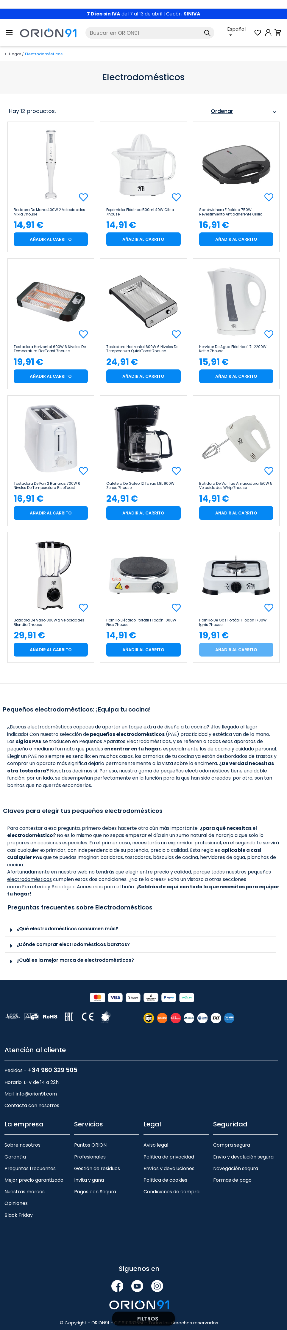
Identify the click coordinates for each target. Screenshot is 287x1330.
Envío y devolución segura (243, 1156)
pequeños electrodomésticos (195, 770)
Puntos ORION (90, 1145)
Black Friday (18, 1215)
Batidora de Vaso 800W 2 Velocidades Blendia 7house (49, 622)
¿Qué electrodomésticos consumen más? (67, 928)
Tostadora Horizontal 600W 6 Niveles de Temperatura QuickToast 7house (142, 349)
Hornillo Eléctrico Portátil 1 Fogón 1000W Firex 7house (141, 622)
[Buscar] (149, 33)
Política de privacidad (169, 1156)
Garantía (15, 1156)
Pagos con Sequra (95, 1191)
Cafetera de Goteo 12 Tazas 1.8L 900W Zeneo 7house (140, 485)
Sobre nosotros (22, 1145)
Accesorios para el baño (105, 886)
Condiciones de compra (171, 1191)
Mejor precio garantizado (33, 1180)
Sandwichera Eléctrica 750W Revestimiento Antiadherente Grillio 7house (230, 212)
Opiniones (16, 1203)
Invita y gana (89, 1180)
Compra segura (231, 1145)
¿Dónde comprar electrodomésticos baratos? (73, 944)
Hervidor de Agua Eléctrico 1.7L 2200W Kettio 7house (232, 349)
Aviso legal (156, 1145)
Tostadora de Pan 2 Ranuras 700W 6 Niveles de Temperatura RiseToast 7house (47, 485)
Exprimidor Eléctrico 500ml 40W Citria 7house (140, 212)
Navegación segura (235, 1168)
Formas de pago (232, 1180)
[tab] (140, 929)
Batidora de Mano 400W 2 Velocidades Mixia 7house (49, 212)
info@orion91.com (36, 1093)
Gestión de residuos (97, 1168)
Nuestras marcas (24, 1191)
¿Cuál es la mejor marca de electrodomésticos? (75, 960)
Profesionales (90, 1156)
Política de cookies (165, 1180)
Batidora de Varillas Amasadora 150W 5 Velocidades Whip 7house (235, 485)
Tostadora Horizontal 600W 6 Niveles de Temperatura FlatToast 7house (50, 349)
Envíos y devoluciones (169, 1168)
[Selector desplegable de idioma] (240, 33)
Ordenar (244, 112)
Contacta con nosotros (31, 1105)
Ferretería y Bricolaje (46, 886)
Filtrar (143, 1319)
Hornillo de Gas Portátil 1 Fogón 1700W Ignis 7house (233, 622)
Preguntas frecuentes (30, 1168)
